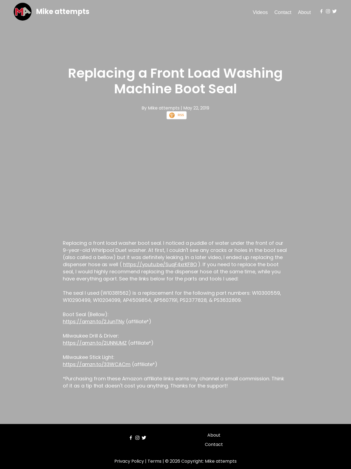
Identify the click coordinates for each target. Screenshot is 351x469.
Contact (282, 12)
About (304, 12)
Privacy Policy (129, 461)
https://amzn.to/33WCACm (97, 364)
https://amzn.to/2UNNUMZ (95, 342)
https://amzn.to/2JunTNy (93, 321)
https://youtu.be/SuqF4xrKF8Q (160, 264)
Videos (260, 12)
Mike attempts (62, 11)
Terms (155, 461)
